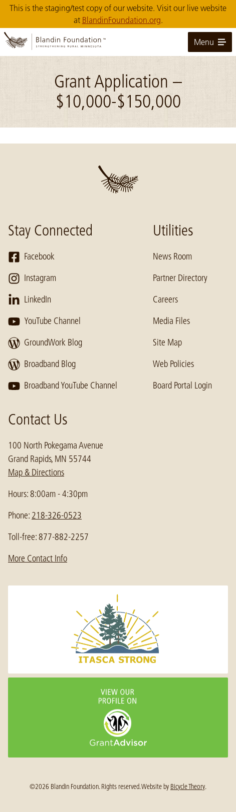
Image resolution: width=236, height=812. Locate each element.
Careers (165, 299)
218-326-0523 (57, 515)
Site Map (167, 342)
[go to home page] (118, 42)
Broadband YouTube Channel (62, 386)
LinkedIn (29, 300)
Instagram (32, 278)
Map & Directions (36, 472)
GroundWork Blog (45, 343)
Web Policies (173, 364)
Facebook (31, 257)
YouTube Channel (44, 322)
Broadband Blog (42, 364)
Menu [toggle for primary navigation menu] (210, 42)
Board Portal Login (182, 385)
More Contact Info (37, 558)
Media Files (171, 321)
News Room (172, 256)
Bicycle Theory (187, 786)
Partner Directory (180, 278)
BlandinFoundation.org (121, 20)
